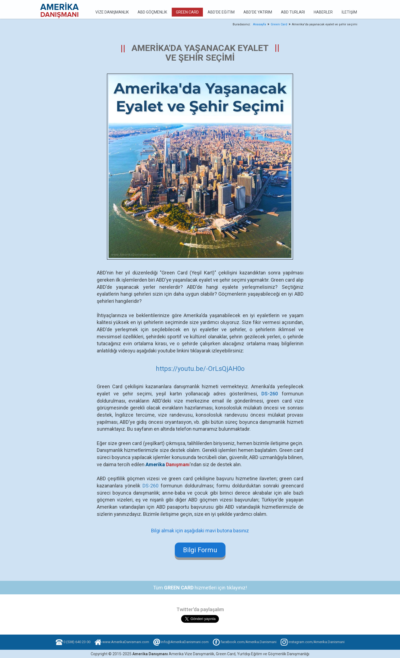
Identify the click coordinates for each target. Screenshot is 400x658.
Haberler (323, 12)
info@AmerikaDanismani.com (185, 642)
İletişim (349, 12)
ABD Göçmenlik (152, 12)
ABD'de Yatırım (257, 12)
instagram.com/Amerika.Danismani (316, 642)
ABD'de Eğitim (221, 12)
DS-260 (151, 486)
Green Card (187, 12)
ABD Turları (293, 12)
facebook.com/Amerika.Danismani (248, 642)
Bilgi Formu (200, 550)
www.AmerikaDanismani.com (125, 642)
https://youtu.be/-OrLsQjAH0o (200, 369)
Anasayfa (259, 24)
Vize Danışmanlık (112, 12)
